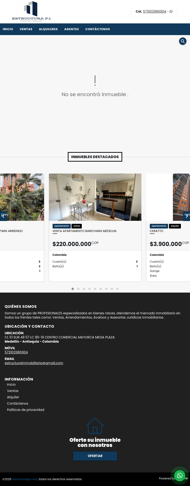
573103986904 (154, 11)
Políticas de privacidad (25, 409)
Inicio (8, 29)
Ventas (26, 29)
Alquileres (48, 29)
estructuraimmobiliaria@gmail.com (34, 363)
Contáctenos (97, 29)
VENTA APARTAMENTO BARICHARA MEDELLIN (84, 231)
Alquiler (13, 397)
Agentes (71, 29)
